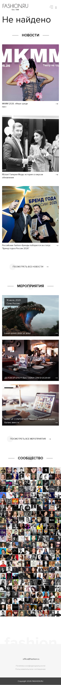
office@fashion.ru (31, 659)
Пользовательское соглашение (30, 669)
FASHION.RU (37, 681)
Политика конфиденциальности (30, 666)
